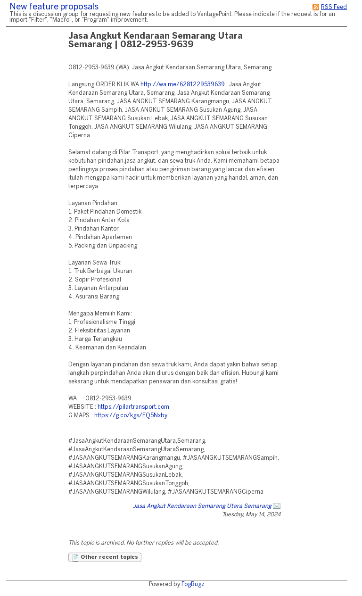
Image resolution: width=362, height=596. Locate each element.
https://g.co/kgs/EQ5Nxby (130, 415)
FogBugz (193, 584)
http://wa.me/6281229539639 (182, 84)
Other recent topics (105, 558)
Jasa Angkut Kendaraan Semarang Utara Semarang (202, 506)
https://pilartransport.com (133, 407)
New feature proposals (54, 7)
